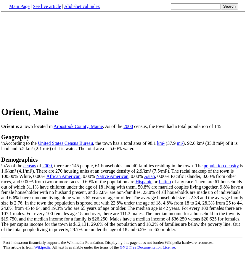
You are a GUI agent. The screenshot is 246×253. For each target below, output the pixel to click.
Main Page (19, 6)
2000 (128, 126)
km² (161, 143)
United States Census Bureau (65, 143)
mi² (180, 143)
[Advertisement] (51, 58)
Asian (149, 176)
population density (221, 165)
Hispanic (144, 181)
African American (63, 176)
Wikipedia (42, 247)
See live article (47, 6)
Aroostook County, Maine (78, 126)
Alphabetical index (82, 6)
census (29, 165)
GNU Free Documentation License (147, 247)
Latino (165, 181)
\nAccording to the (123, 140)
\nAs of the (123, 162)
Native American (112, 176)
